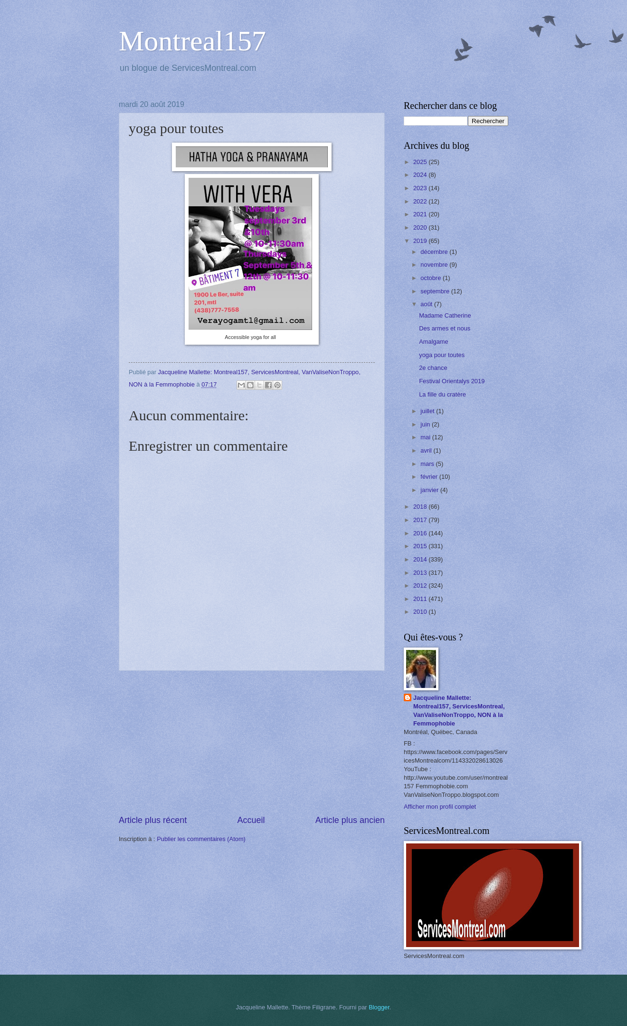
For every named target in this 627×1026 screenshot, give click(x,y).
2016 (420, 533)
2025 (420, 161)
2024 (420, 174)
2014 (420, 559)
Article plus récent (153, 820)
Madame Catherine (445, 315)
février (429, 476)
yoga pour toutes (442, 354)
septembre (435, 291)
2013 (420, 572)
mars (428, 463)
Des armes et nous (444, 328)
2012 (420, 585)
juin (426, 424)
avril (426, 450)
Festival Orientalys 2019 (451, 381)
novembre (434, 264)
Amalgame (433, 341)
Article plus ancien (350, 820)
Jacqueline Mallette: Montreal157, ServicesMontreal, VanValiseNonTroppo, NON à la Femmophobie (459, 710)
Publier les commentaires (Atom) (201, 838)
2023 (420, 188)
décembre (434, 251)
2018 (420, 506)
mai (426, 437)
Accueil (251, 820)
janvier (430, 490)
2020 (420, 227)
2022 (420, 201)
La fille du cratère (442, 394)
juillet (428, 411)
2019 (420, 240)
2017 (420, 519)
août (427, 304)
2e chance (433, 367)
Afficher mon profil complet (440, 806)
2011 (420, 598)
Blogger (379, 1007)
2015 (420, 546)
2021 (420, 214)
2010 (420, 611)
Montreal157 (192, 41)
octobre (431, 277)
